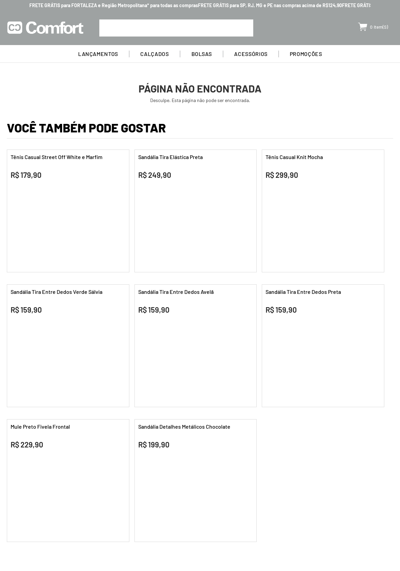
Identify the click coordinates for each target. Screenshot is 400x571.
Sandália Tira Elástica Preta (170, 157)
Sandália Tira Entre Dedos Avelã (176, 291)
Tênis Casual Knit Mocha (294, 157)
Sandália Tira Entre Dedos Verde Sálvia (56, 291)
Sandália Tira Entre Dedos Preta (303, 291)
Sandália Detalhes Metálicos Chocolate (184, 426)
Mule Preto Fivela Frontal (40, 426)
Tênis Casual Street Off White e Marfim (56, 157)
